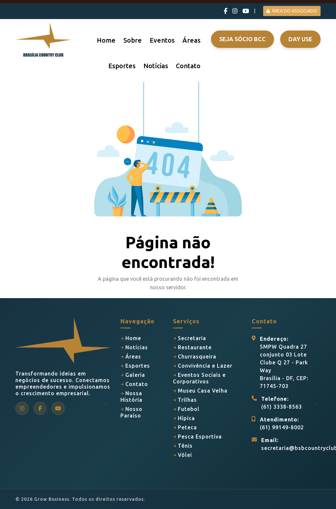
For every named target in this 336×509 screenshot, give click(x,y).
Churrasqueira (197, 356)
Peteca (187, 427)
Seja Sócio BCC (242, 39)
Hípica (186, 418)
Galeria (135, 375)
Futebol (189, 409)
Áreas (191, 40)
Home (106, 40)
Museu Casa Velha (202, 391)
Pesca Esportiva (200, 436)
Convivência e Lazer (205, 366)
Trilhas (187, 400)
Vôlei (185, 455)
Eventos (162, 40)
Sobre (132, 40)
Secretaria (192, 338)
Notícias (155, 66)
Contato (188, 66)
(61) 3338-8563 (281, 407)
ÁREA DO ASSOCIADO (291, 10)
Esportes (122, 66)
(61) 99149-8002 (282, 427)
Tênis (185, 446)
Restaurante (195, 347)
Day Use (300, 39)
